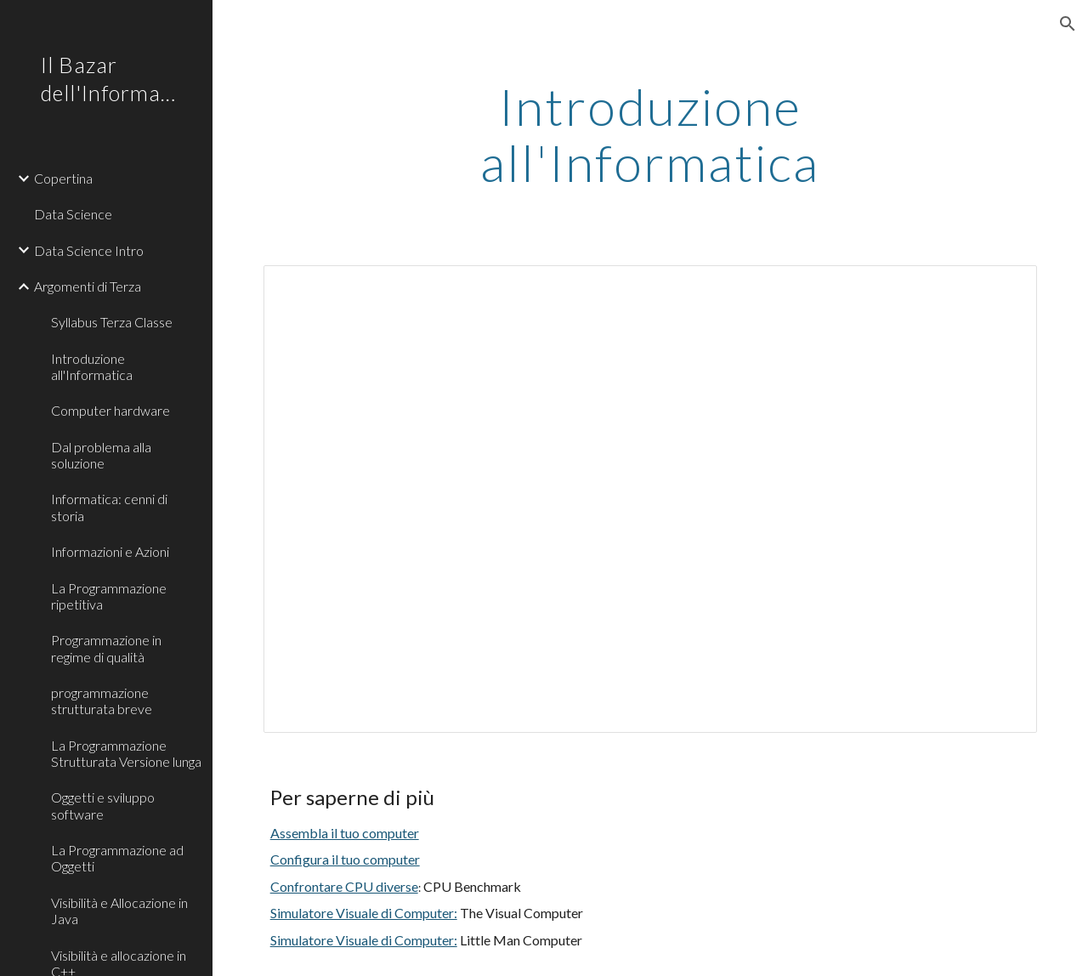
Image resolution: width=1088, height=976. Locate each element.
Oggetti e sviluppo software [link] (103, 805)
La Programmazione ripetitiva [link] (109, 596)
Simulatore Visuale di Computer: (363, 913)
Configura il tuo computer (345, 859)
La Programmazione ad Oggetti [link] (117, 858)
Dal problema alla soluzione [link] (101, 455)
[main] (649, 134)
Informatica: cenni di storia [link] (109, 507)
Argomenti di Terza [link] (87, 286)
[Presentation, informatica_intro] (651, 499)
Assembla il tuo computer (344, 833)
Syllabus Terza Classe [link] (112, 322)
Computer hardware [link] (110, 410)
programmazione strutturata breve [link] (101, 700)
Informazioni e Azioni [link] (110, 551)
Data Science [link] (73, 214)
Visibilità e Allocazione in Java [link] (119, 910)
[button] (1067, 23)
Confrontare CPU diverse (344, 886)
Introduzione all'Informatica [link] (92, 366)
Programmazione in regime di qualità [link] (106, 648)
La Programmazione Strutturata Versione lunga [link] (126, 753)
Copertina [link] (63, 178)
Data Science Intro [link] (89, 250)
